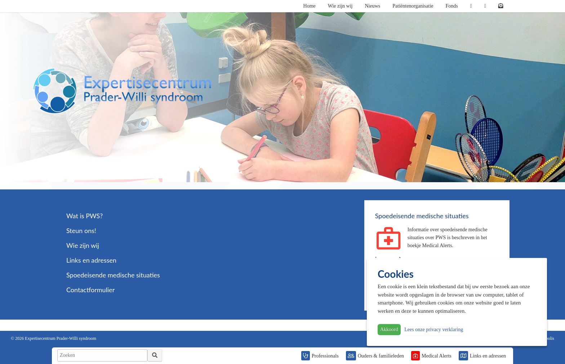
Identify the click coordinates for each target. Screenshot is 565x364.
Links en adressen (488, 356)
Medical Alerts (436, 356)
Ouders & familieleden (381, 356)
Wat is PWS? (84, 216)
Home (309, 6)
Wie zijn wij (340, 6)
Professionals (325, 356)
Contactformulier (90, 290)
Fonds (452, 6)
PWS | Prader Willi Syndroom (122, 91)
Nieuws (372, 6)
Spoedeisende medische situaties (113, 275)
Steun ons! (81, 230)
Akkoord (389, 329)
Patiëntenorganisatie (412, 6)
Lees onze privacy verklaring (433, 329)
